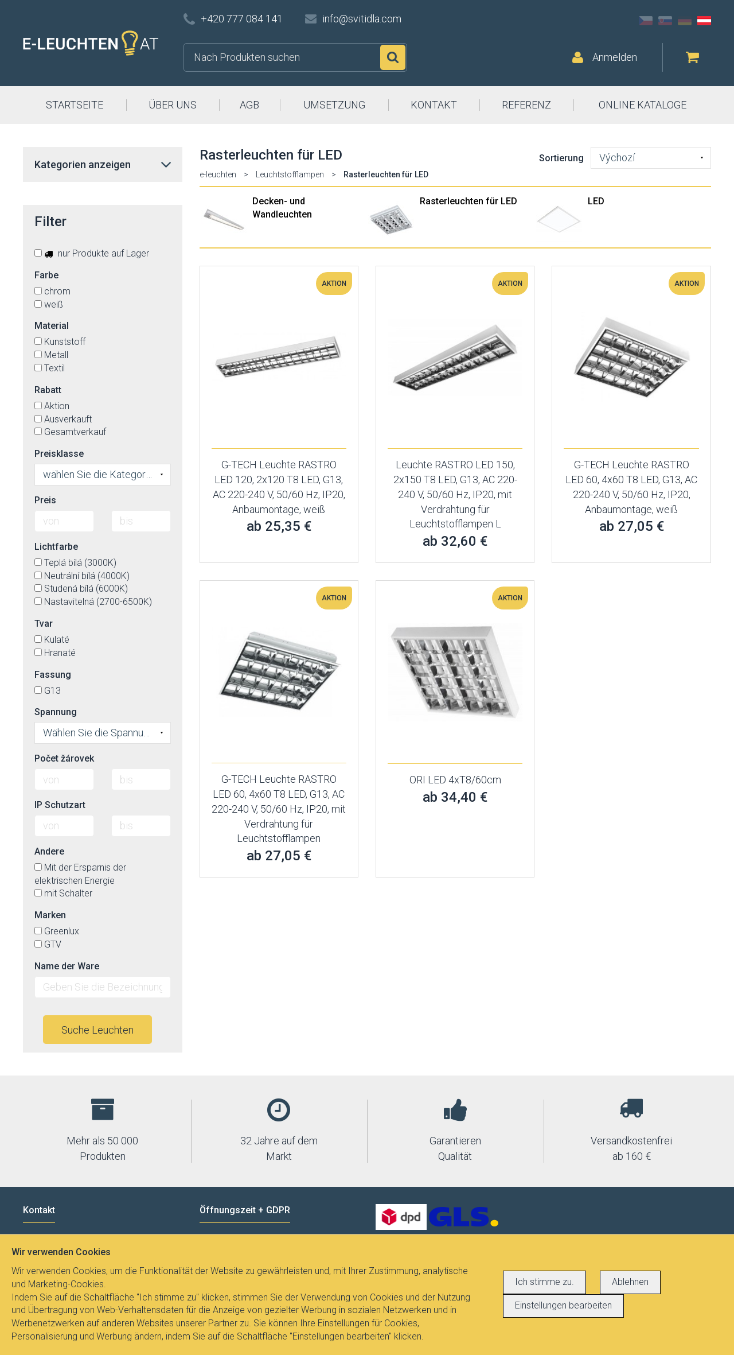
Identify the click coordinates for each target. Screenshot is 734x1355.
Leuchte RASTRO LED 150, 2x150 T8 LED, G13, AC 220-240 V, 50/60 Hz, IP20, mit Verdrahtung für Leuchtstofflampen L (455, 494)
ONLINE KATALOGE (642, 105)
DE (685, 20)
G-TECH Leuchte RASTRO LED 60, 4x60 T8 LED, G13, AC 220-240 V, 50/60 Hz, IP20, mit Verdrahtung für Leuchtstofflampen (279, 808)
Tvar (43, 623)
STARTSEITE (74, 105)
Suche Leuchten (97, 1030)
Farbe (46, 275)
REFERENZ (526, 105)
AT (704, 20)
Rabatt (47, 390)
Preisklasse (59, 453)
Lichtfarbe (56, 546)
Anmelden (614, 57)
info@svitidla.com (361, 19)
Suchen (392, 57)
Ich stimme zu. (544, 1281)
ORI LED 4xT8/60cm (455, 780)
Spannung (55, 711)
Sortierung (561, 158)
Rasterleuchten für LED (468, 201)
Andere (49, 851)
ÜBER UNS (173, 105)
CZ (646, 20)
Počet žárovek (64, 758)
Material (51, 325)
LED (596, 201)
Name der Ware (66, 966)
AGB (249, 105)
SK (665, 20)
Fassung (52, 674)
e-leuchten (218, 174)
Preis (45, 500)
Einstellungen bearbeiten (563, 1305)
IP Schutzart (59, 804)
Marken (50, 915)
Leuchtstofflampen (290, 174)
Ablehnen (630, 1281)
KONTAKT (434, 105)
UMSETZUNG (334, 105)
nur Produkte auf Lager (91, 253)
